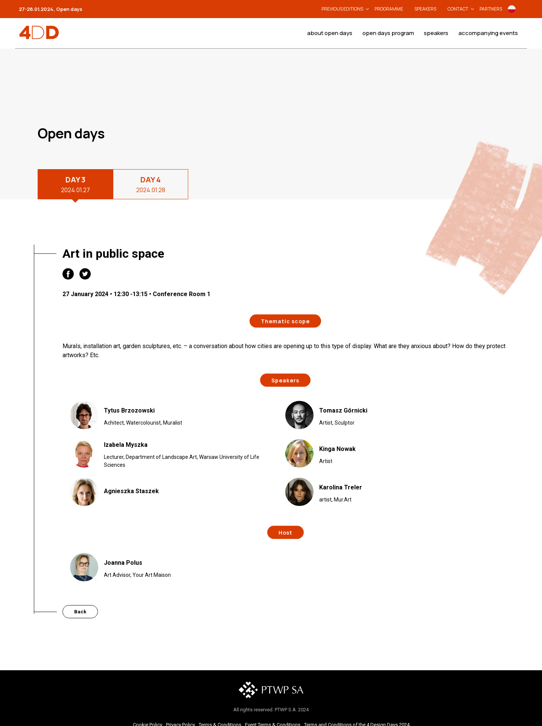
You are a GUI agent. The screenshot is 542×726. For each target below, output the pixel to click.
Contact (458, 9)
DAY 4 (150, 184)
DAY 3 (75, 184)
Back (80, 611)
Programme (389, 9)
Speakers (425, 9)
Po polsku (512, 9)
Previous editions (342, 9)
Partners (491, 9)
